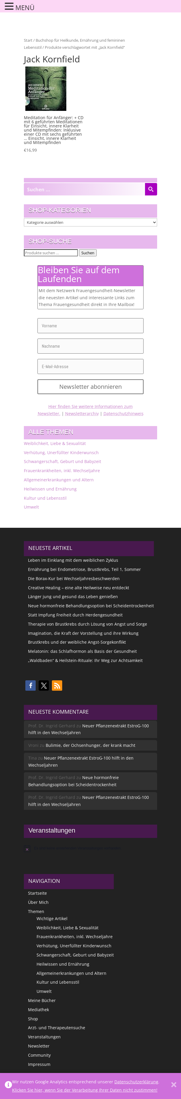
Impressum (39, 1064)
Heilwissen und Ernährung (50, 489)
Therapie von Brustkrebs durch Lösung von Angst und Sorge (87, 624)
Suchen (87, 252)
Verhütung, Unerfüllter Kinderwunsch (61, 452)
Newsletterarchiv (82, 413)
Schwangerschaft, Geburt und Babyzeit (62, 461)
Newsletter (39, 1046)
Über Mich (38, 902)
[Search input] (84, 189)
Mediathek (38, 1009)
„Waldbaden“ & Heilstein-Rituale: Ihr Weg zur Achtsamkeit (85, 660)
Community (39, 1055)
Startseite (37, 893)
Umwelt (31, 507)
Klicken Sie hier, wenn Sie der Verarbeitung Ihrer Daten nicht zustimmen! (84, 1090)
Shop (33, 1019)
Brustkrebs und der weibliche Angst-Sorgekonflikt (77, 642)
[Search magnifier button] (151, 189)
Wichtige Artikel (52, 918)
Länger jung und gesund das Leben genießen (73, 596)
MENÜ (24, 7)
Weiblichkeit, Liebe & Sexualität (55, 443)
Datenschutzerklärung (136, 1082)
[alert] (90, 848)
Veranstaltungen (44, 1037)
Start (28, 40)
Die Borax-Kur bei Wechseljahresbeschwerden (74, 578)
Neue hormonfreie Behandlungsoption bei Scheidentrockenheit (91, 605)
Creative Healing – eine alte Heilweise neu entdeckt (78, 587)
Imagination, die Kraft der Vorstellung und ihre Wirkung (83, 633)
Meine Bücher (42, 1000)
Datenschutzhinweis (123, 413)
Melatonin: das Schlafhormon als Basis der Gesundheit (82, 651)
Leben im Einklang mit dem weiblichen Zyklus (73, 560)
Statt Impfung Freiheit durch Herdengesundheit (75, 615)
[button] (30, 685)
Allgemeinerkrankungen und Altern (59, 480)
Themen (36, 911)
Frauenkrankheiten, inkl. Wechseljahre (62, 470)
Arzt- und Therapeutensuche (56, 1027)
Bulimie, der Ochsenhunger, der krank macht (90, 745)
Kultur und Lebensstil (45, 498)
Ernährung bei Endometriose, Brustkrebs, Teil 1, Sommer (84, 569)
